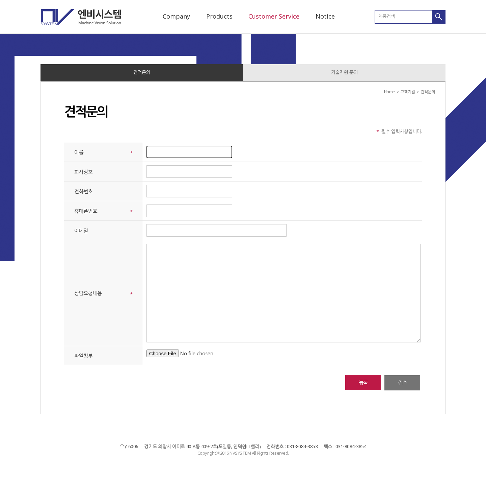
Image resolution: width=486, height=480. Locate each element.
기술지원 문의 (344, 72)
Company (176, 16)
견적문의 (142, 72)
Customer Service (273, 16)
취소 (402, 382)
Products (219, 16)
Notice (325, 16)
